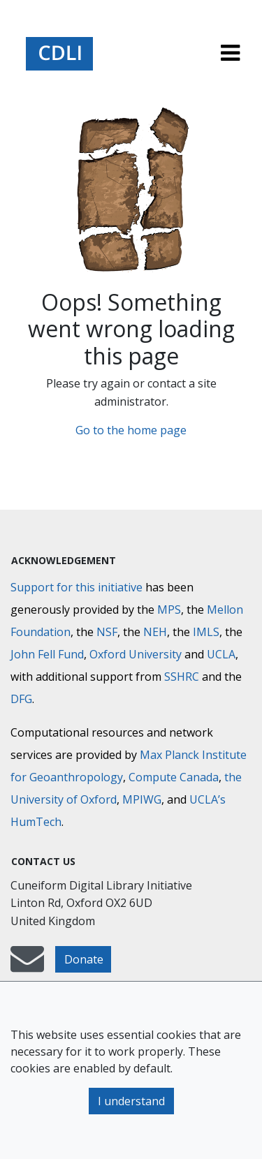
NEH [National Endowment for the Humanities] (155, 632)
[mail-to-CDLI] (27, 965)
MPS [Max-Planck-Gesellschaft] (169, 609)
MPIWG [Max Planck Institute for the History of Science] (141, 799)
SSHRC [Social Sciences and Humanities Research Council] (181, 676)
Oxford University (135, 654)
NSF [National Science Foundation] (106, 632)
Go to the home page (131, 430)
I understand (131, 1101)
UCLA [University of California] (221, 654)
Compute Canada (174, 777)
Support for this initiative (76, 587)
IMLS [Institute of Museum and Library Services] (206, 632)
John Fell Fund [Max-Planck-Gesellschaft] (47, 654)
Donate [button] (83, 959)
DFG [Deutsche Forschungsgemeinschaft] (21, 699)
